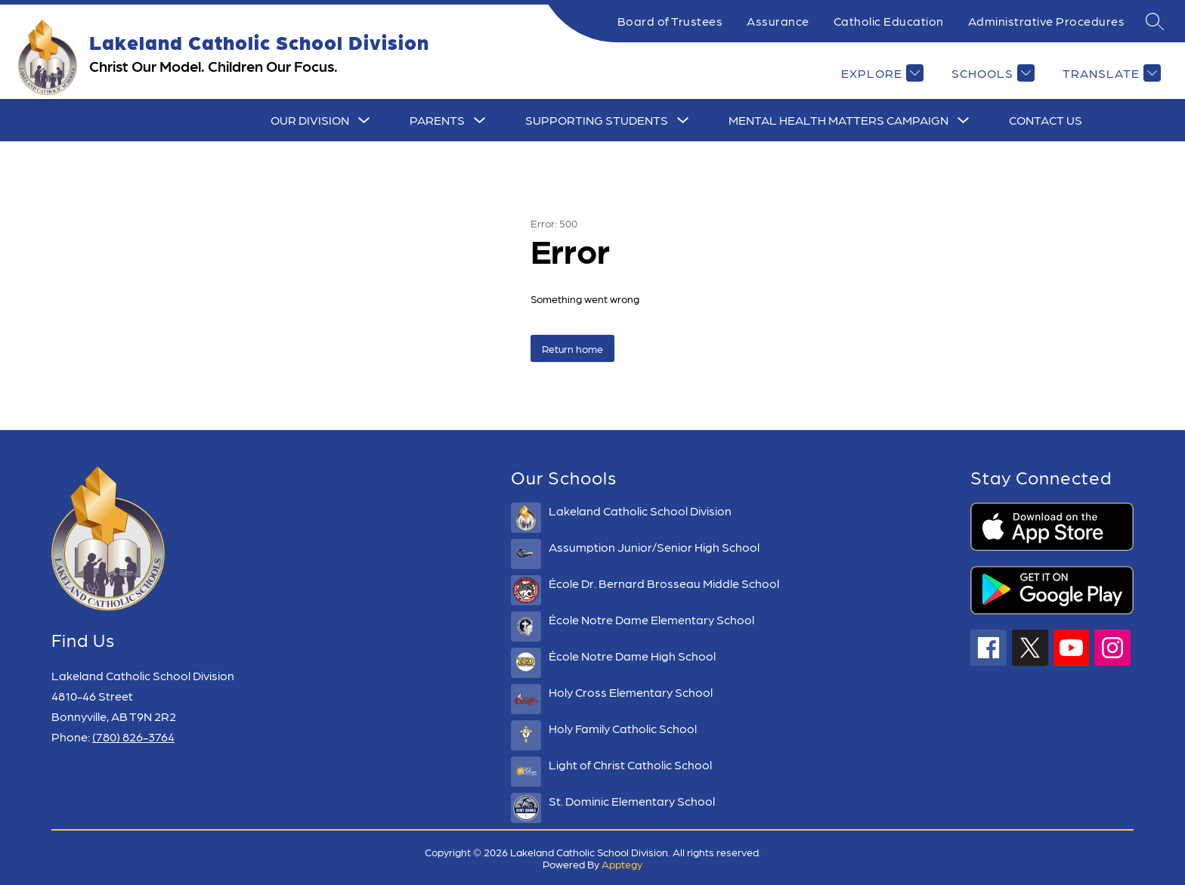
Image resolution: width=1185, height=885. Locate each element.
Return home (572, 348)
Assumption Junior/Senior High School (654, 547)
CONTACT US (1045, 120)
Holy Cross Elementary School (631, 692)
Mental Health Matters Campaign (838, 120)
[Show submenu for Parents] (437, 120)
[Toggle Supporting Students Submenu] (683, 120)
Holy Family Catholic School (623, 728)
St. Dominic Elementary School (632, 801)
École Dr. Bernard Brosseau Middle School (664, 583)
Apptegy (622, 864)
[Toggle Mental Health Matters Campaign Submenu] (963, 120)
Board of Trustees (670, 21)
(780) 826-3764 (133, 736)
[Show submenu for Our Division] (310, 120)
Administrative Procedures (1046, 21)
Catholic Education (889, 21)
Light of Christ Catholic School (630, 764)
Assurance (778, 21)
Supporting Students (596, 120)
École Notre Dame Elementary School (651, 619)
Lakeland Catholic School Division (640, 510)
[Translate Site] (1110, 72)
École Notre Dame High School (632, 655)
